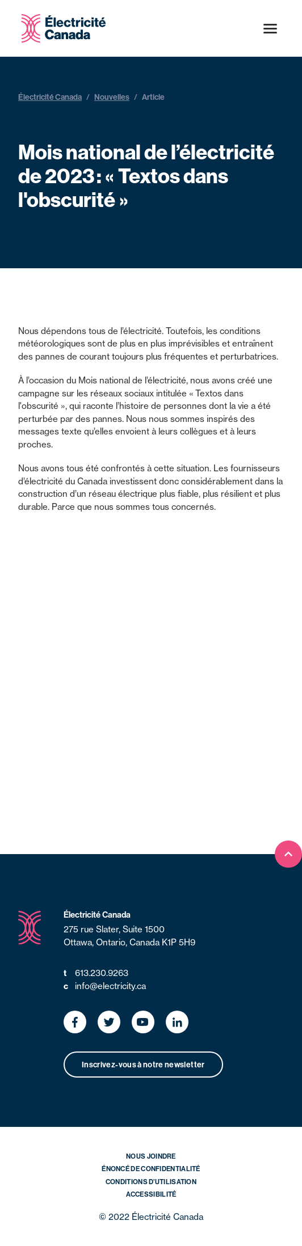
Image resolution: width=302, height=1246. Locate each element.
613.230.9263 (96, 973)
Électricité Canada (50, 97)
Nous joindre (151, 1156)
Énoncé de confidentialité (151, 1168)
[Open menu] (270, 28)
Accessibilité (151, 1194)
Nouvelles (111, 97)
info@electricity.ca (105, 986)
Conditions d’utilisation (151, 1181)
